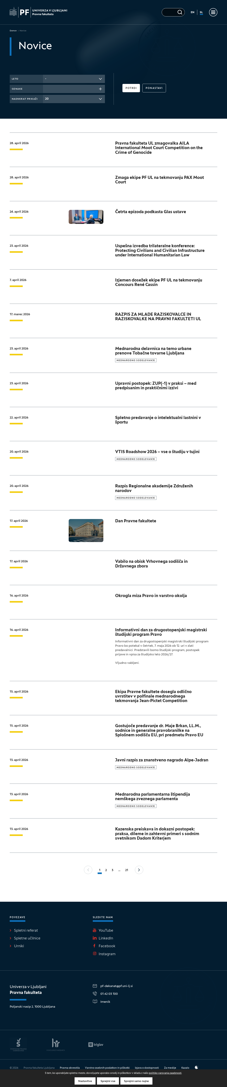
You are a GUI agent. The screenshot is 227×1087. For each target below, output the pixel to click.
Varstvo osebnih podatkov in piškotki (107, 1068)
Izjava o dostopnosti (147, 1068)
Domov (13, 31)
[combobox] (74, 79)
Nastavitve (85, 1081)
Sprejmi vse (108, 1081)
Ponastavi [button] (154, 88)
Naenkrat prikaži (25, 99)
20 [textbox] (47, 98)
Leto (15, 79)
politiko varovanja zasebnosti (165, 1073)
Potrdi (131, 88)
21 (126, 870)
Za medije (170, 1068)
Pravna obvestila (70, 1068)
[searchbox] (46, 88)
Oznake (17, 89)
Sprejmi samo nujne (136, 1081)
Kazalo (185, 1068)
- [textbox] (45, 78)
